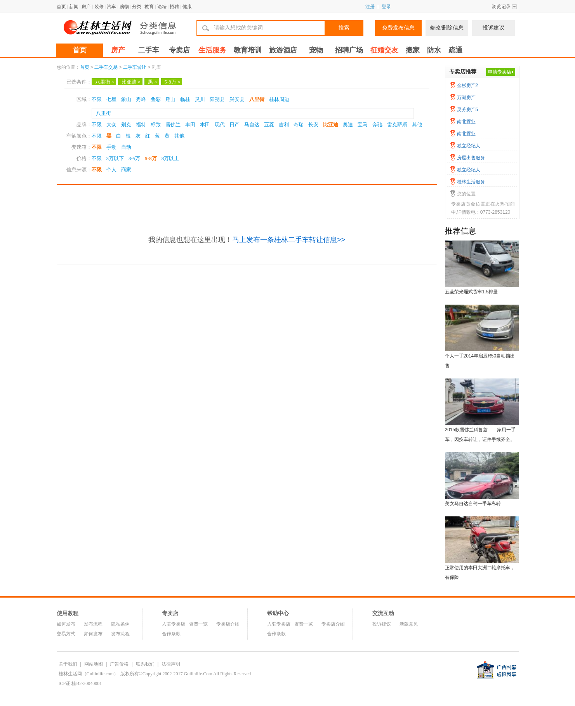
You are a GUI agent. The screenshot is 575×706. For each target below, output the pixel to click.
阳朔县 (217, 99)
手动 (111, 147)
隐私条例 (120, 624)
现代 (220, 124)
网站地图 (93, 664)
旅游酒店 (283, 50)
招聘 (174, 6)
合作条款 (171, 633)
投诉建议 (493, 28)
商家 (126, 170)
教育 (149, 6)
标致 (156, 124)
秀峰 (141, 99)
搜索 (344, 28)
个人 (111, 170)
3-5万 (134, 158)
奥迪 (348, 124)
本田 (205, 124)
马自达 (251, 124)
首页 (61, 6)
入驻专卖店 (173, 624)
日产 (234, 124)
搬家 (413, 50)
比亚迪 (131, 82)
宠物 (316, 50)
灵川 (200, 99)
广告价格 (119, 664)
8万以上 (170, 158)
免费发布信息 (398, 28)
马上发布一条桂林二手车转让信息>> (288, 240)
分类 (136, 6)
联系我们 (145, 664)
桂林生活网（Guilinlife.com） (88, 673)
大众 (111, 124)
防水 (434, 50)
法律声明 (171, 664)
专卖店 (179, 50)
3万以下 (115, 158)
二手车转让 (134, 67)
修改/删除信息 (447, 28)
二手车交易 (106, 67)
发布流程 (93, 624)
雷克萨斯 (397, 124)
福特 (141, 124)
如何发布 (66, 624)
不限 (97, 99)
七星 (111, 99)
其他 (417, 124)
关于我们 (68, 664)
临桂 (185, 99)
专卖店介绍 (228, 624)
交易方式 (66, 633)
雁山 (170, 99)
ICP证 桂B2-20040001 (80, 683)
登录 (386, 6)
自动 (126, 147)
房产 (86, 6)
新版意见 (409, 624)
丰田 (190, 124)
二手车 (148, 50)
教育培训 (248, 50)
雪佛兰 (173, 124)
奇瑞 (299, 124)
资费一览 (198, 624)
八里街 (104, 82)
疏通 (455, 50)
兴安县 (237, 99)
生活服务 (212, 50)
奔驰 (377, 124)
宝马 (363, 124)
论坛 (162, 6)
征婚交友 (384, 50)
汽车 (111, 6)
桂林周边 (279, 99)
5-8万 (173, 82)
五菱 (269, 124)
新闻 (73, 6)
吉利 (284, 124)
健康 (187, 6)
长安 (313, 124)
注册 (370, 6)
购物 (124, 6)
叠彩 (156, 99)
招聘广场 (349, 50)
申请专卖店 (499, 72)
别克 (126, 124)
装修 (99, 6)
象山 (126, 99)
